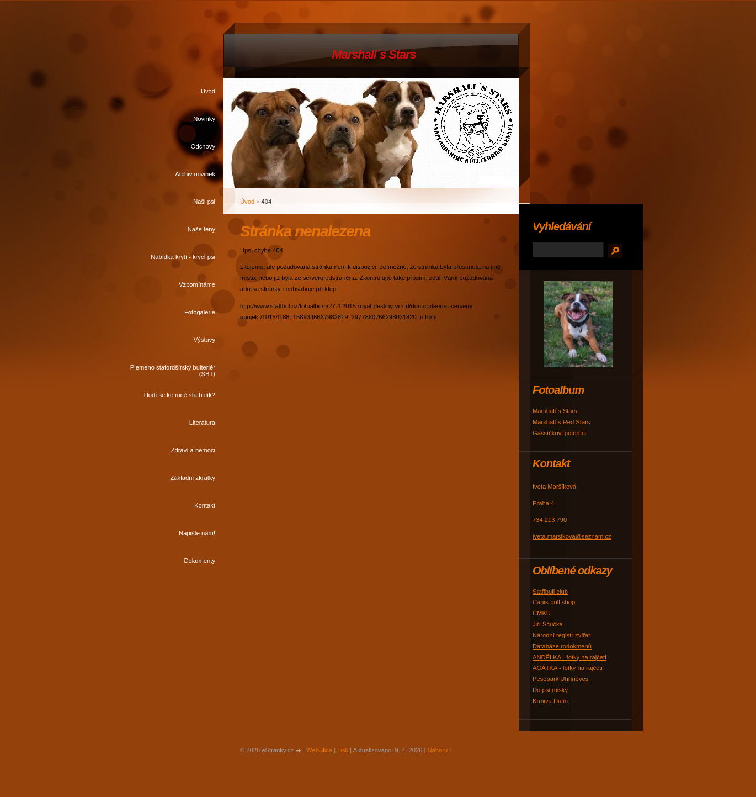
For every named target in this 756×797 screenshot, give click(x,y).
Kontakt (204, 505)
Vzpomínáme (197, 284)
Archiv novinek (195, 174)
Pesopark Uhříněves (560, 678)
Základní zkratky (193, 477)
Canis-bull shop (554, 602)
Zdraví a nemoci (193, 450)
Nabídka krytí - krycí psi (183, 257)
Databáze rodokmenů (562, 646)
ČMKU (542, 613)
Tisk (342, 750)
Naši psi (204, 201)
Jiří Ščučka (548, 624)
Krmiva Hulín (550, 701)
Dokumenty (199, 560)
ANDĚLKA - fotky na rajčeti (569, 657)
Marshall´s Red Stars (561, 422)
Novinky (204, 118)
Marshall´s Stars (374, 54)
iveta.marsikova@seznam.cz (572, 536)
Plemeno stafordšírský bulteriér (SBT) (172, 370)
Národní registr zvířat (561, 635)
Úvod (208, 91)
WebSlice (319, 750)
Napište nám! (197, 533)
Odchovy (203, 146)
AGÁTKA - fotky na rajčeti (568, 667)
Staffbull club (550, 591)
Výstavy (204, 339)
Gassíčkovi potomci (559, 433)
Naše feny (201, 229)
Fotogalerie (199, 312)
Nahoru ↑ (439, 750)
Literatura (202, 422)
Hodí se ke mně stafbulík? (179, 395)
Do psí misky (550, 690)
